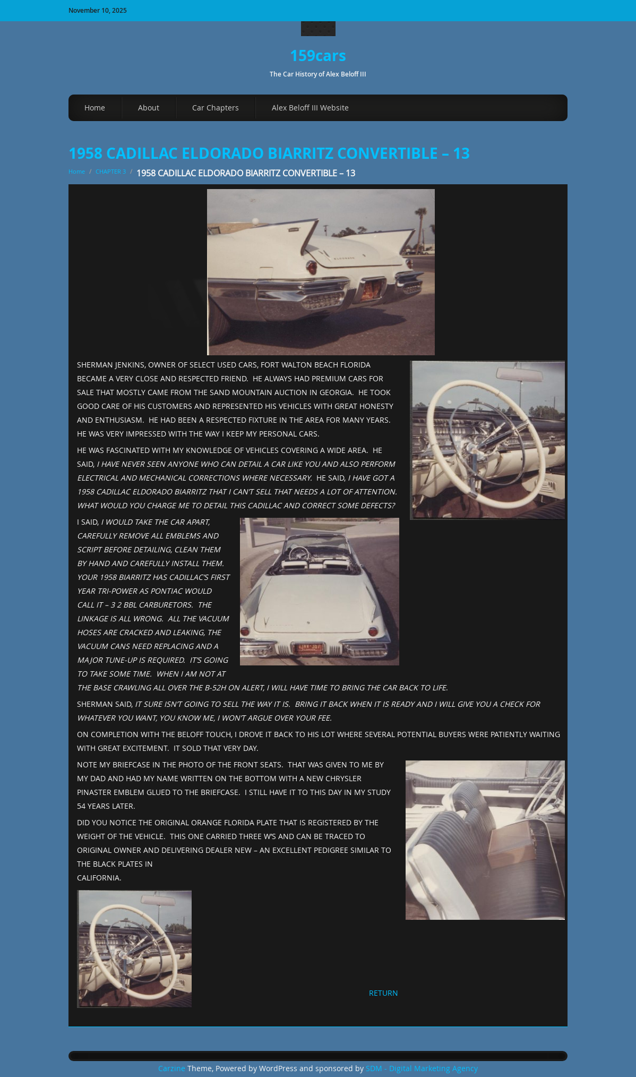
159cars (318, 55)
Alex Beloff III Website (310, 107)
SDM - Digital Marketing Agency (422, 1068)
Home (94, 107)
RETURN (383, 993)
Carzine (172, 1068)
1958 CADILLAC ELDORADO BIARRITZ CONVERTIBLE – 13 (269, 153)
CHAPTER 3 (111, 171)
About (148, 107)
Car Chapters (215, 107)
